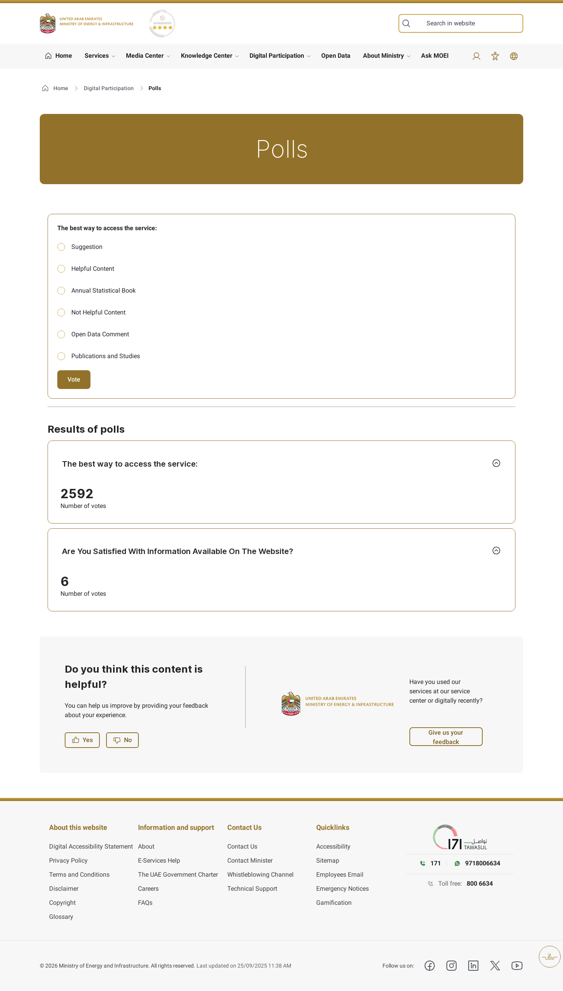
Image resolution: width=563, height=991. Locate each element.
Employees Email (339, 875)
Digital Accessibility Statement (91, 847)
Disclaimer (63, 889)
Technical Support (252, 889)
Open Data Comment (100, 334)
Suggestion (87, 246)
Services (97, 55)
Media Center (145, 55)
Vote (73, 379)
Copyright (62, 903)
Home (54, 88)
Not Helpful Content (98, 312)
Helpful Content (92, 268)
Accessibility (333, 847)
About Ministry (383, 55)
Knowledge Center (206, 55)
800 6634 (480, 889)
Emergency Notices (342, 889)
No (122, 745)
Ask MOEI (435, 55)
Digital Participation (277, 55)
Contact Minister (250, 861)
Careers (148, 889)
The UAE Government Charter (178, 875)
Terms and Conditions (79, 875)
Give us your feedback (445, 742)
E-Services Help (159, 861)
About (146, 847)
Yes (82, 745)
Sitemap (327, 861)
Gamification (334, 903)
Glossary (61, 917)
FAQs (145, 903)
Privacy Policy (68, 861)
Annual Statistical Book (103, 290)
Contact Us (242, 847)
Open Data (336, 55)
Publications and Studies (105, 356)
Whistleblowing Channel (260, 875)
